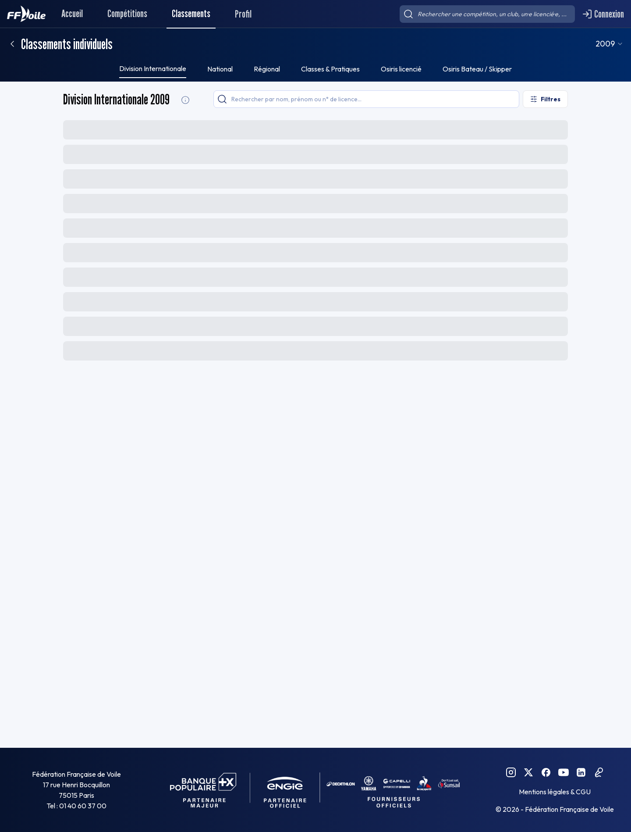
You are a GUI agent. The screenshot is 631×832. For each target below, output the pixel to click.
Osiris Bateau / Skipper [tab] (477, 68)
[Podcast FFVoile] (599, 772)
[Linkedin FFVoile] (581, 772)
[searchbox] (487, 14)
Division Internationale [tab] (152, 68)
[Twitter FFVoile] (528, 772)
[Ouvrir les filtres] (545, 99)
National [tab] (220, 68)
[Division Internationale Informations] (185, 100)
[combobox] (619, 44)
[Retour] (12, 44)
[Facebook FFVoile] (546, 772)
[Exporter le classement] (546, 129)
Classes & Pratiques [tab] (330, 68)
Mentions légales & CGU (555, 791)
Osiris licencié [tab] (401, 68)
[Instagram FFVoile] (511, 772)
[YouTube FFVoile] (564, 772)
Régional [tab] (267, 68)
